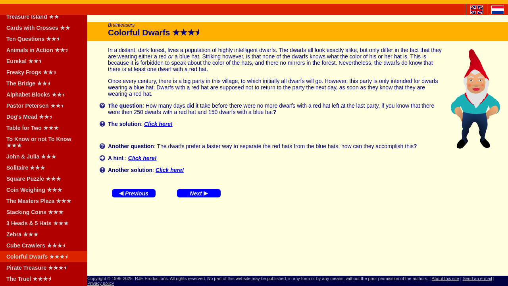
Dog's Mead (31, 117)
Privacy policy (100, 283)
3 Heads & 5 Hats (37, 223)
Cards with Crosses (38, 28)
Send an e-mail (477, 278)
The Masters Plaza (38, 201)
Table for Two (32, 128)
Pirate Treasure (38, 268)
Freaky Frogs (33, 72)
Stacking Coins (35, 212)
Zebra (22, 234)
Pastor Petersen (37, 105)
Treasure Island (32, 17)
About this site (445, 278)
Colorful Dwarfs (39, 256)
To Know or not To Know (38, 142)
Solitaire (25, 167)
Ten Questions (35, 39)
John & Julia (31, 156)
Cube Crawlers (38, 245)
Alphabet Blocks (37, 94)
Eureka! (26, 61)
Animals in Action (39, 50)
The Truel (31, 279)
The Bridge (30, 83)
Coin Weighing (34, 190)
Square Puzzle (33, 179)
